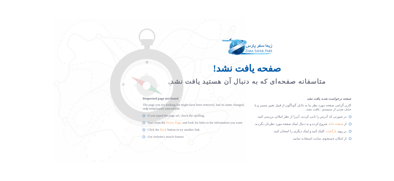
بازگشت (281, 131)
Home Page (123, 122)
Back (113, 129)
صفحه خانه (285, 124)
